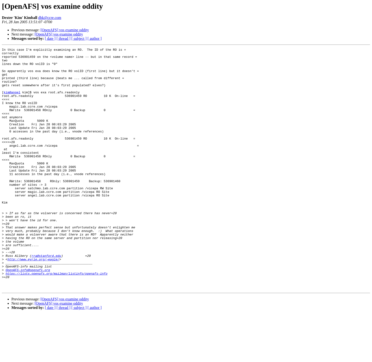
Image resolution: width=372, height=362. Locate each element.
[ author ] (95, 38)
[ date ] (50, 38)
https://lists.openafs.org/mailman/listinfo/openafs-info (56, 319)
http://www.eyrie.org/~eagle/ (33, 302)
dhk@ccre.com (49, 18)
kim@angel (12, 101)
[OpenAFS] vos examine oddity (65, 30)
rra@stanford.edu (46, 297)
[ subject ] (79, 38)
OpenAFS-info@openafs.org (28, 314)
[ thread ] (63, 38)
